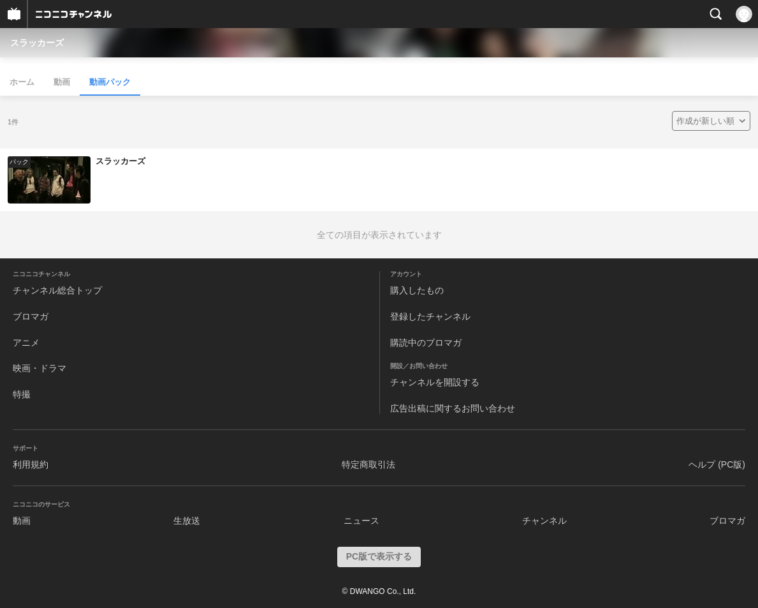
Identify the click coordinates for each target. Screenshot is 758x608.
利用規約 (30, 464)
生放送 (186, 520)
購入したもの (417, 290)
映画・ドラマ (39, 368)
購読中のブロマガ (426, 342)
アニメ (26, 342)
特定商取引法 (368, 464)
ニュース (361, 520)
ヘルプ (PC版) (717, 464)
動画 (62, 82)
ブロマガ (30, 316)
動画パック (110, 82)
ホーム (22, 82)
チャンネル (544, 520)
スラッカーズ (37, 43)
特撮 (22, 394)
